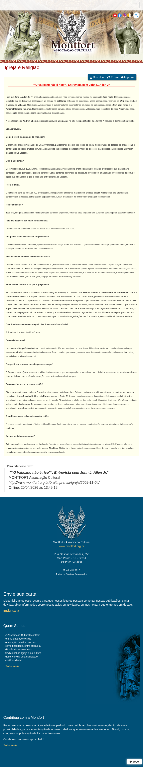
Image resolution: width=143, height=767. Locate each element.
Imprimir (127, 77)
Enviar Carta (11, 610)
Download (97, 77)
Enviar (113, 77)
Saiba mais (12, 666)
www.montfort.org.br (71, 546)
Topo (134, 761)
